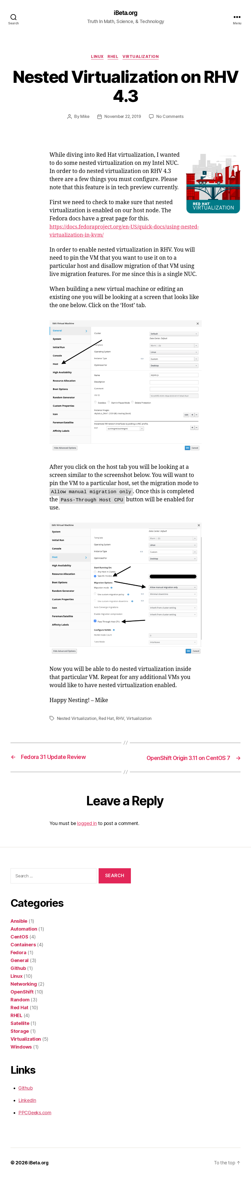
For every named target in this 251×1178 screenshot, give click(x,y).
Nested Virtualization (77, 719)
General (19, 961)
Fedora (18, 953)
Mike (83, 117)
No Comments (171, 117)
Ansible (18, 921)
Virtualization (142, 57)
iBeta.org (125, 13)
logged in (87, 824)
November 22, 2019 (122, 117)
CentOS (19, 937)
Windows (21, 1047)
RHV (121, 719)
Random (19, 1000)
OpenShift (22, 992)
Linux (96, 57)
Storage (19, 1031)
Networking (23, 984)
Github (18, 968)
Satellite (19, 1024)
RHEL (113, 57)
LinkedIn (27, 1101)
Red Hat (107, 719)
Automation (23, 929)
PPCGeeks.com (34, 1113)
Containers (23, 945)
